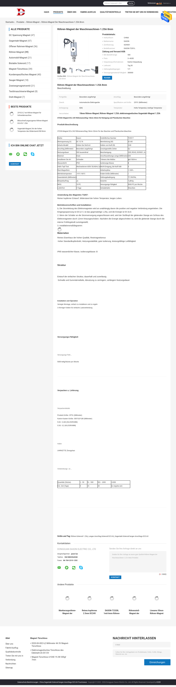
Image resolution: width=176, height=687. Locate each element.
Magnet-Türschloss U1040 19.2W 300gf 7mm (49, 658)
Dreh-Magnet (15, 97)
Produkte (58, 12)
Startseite (10, 22)
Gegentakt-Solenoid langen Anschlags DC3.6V (131, 536)
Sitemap (9, 668)
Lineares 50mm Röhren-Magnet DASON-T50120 (157, 612)
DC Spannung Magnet (19, 35)
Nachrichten (169, 12)
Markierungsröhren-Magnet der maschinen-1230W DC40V (67, 612)
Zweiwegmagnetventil (19, 85)
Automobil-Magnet (18, 57)
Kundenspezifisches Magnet (23, 74)
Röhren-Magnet (32, 22)
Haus (46, 12)
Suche (131, 3)
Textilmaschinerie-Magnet (21, 91)
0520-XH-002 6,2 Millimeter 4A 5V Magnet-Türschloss (50, 644)
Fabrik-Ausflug (88, 12)
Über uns (71, 12)
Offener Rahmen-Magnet (21, 46)
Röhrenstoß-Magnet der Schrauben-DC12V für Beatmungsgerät (134, 612)
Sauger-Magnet (16, 80)
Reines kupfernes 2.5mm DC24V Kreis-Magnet (89, 612)
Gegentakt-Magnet (18, 40)
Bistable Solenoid (17, 63)
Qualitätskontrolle (110, 12)
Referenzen (152, 3)
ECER (159, 682)
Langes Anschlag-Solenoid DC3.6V (101, 536)
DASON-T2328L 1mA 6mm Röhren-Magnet (112, 612)
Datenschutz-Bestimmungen (27, 682)
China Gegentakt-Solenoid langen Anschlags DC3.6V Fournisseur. (63, 682)
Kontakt (107, 78)
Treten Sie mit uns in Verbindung (141, 12)
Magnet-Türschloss (18, 69)
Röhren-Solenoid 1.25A (79, 536)
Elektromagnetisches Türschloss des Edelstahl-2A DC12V (48, 651)
